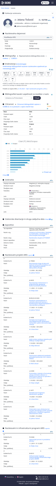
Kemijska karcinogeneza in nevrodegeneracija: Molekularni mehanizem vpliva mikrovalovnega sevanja (40, 322)
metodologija (21, 64)
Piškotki (21, 483)
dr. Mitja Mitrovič (34, 346)
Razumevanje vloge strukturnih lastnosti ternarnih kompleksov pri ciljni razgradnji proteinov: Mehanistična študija (40, 266)
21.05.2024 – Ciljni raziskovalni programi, (30, 89)
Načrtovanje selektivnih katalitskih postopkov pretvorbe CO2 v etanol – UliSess (40, 357)
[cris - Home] (6, 2)
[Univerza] (18, 98)
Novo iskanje (5, 8)
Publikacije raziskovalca (12, 13)
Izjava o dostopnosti (31, 483)
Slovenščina (9, 477)
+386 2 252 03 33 (42, 477)
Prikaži (36, 98)
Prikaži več (46, 172)
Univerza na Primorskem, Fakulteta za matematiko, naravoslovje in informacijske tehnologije (40, 234)
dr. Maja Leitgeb (34, 383)
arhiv (45, 89)
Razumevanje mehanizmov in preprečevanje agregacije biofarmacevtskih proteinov (38, 284)
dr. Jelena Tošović (34, 273)
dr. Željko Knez (34, 446)
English (20, 477)
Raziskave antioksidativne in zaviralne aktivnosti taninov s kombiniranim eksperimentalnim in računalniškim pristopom (40, 303)
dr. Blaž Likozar (34, 363)
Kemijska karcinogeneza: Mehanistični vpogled (37, 393)
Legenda (31, 255)
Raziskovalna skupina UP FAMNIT (39, 238)
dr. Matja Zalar (34, 290)
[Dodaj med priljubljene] (53, 17)
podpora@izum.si (42, 479)
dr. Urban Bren (34, 329)
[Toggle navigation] (52, 3)
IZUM (20, 481)
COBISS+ (14, 58)
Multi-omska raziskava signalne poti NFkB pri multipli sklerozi (40, 340)
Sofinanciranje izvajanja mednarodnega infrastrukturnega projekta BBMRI (40, 457)
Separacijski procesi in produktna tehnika (39, 440)
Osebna (6, 58)
